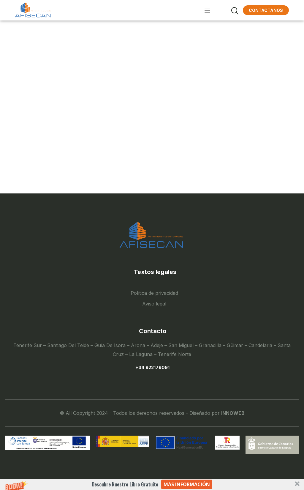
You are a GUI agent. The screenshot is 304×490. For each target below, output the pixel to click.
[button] (152, 484)
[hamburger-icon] (206, 10)
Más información (187, 484)
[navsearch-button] (228, 10)
